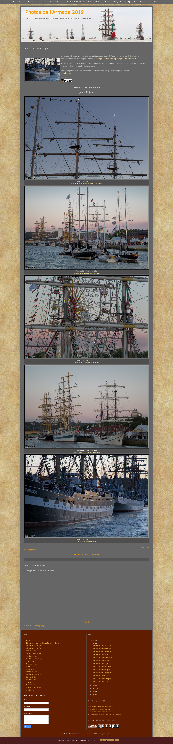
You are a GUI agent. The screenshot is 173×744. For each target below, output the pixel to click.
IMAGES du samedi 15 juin (101, 648)
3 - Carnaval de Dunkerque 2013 (101, 712)
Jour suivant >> (143, 547)
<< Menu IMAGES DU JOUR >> (86, 554)
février (94, 694)
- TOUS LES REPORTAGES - (75, 2)
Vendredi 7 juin (31, 680)
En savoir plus (107, 740)
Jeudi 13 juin (30, 661)
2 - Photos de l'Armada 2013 (100, 709)
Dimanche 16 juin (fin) (33, 648)
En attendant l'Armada (17, 2)
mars (94, 691)
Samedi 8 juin (31, 677)
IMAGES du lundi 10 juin (100, 663)
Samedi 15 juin (31, 651)
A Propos (157, 2)
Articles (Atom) (39, 626)
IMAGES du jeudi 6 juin (100, 675)
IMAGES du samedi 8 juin (101, 670)
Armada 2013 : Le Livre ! (142, 2)
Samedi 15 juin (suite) (33, 653)
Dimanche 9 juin (31, 672)
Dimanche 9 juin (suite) (34, 674)
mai (93, 685)
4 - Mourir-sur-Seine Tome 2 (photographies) (105, 714)
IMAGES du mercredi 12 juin (102, 658)
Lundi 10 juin (30, 669)
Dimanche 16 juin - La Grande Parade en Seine (44, 2)
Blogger (107, 734)
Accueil (4, 2)
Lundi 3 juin (30, 690)
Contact (107, 2)
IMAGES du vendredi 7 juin (101, 673)
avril (94, 688)
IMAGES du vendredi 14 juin (102, 651)
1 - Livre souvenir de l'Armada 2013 (102, 706)
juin (93, 643)
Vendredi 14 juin (31, 656)
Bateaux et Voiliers (94, 2)
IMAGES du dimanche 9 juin (101, 667)
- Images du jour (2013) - (122, 2)
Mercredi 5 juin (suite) (33, 687)
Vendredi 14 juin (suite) (34, 659)
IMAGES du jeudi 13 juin (100, 654)
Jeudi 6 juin (30, 682)
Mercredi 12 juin (31, 664)
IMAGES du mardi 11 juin (100, 661)
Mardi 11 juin (30, 666)
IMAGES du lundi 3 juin (100, 682)
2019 (92, 640)
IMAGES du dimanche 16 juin (102, 645)
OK (117, 740)
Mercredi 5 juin (31, 685)
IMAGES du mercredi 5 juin (101, 679)
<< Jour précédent (31, 550)
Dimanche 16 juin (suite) (34, 645)
